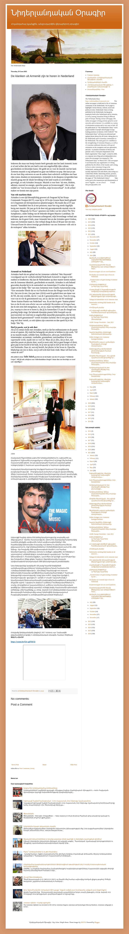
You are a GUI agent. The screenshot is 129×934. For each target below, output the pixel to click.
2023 (89, 228)
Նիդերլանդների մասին (97, 82)
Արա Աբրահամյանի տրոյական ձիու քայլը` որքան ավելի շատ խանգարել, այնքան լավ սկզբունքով (65, 890)
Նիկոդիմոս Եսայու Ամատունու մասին (40, 826)
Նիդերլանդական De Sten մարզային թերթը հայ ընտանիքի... (99, 369)
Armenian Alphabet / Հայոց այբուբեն (37, 903)
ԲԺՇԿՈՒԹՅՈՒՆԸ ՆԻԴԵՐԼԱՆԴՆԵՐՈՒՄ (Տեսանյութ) (98, 317)
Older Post (73, 765)
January (92, 399)
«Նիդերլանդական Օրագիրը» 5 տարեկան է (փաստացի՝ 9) (100, 86)
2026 (89, 219)
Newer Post (15, 765)
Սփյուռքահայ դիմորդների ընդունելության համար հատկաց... (100, 351)
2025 (89, 222)
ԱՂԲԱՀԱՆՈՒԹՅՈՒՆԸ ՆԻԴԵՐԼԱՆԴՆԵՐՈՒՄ (98, 285)
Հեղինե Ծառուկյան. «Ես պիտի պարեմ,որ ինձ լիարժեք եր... (102, 357)
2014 (89, 421)
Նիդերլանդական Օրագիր (58, 12)
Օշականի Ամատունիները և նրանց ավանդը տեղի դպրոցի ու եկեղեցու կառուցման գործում (63, 839)
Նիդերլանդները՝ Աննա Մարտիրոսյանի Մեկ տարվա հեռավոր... (102, 327)
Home (44, 765)
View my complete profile (93, 209)
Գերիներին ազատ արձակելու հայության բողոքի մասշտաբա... (102, 344)
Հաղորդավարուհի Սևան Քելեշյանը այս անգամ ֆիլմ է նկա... (102, 267)
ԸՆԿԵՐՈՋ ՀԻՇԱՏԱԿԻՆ (33, 877)
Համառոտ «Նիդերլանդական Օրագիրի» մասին (99, 78)
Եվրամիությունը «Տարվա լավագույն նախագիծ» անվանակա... (100, 381)
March (92, 393)
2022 (89, 231)
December (93, 237)
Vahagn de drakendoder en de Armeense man (103, 299)
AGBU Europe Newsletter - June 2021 (101, 322)
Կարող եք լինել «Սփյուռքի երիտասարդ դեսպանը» (100, 333)
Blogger (96, 922)
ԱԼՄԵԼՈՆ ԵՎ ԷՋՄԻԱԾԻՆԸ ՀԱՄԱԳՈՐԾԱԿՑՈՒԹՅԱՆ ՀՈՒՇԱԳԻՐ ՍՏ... (100, 260)
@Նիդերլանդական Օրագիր (99, 206)
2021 (89, 234)
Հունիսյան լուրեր (96, 307)
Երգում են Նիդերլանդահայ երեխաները (40, 788)
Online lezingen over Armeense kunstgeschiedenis (99, 338)
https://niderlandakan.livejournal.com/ (97, 101)
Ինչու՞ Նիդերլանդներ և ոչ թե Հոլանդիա (40, 852)
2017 (89, 412)
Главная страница (93, 75)
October (92, 243)
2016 (89, 415)
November (93, 240)
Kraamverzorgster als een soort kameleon (102, 272)
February (93, 396)
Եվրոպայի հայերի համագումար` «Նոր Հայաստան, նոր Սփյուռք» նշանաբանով (57, 801)
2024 (89, 225)
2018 (89, 409)
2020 (89, 403)
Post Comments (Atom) (26, 768)
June (91, 255)
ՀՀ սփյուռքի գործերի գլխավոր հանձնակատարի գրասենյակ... (103, 311)
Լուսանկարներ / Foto (95, 89)
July (91, 252)
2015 (89, 418)
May (91, 387)
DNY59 (83, 922)
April (91, 390)
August (92, 249)
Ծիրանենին (29, 814)
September (93, 246)
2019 (89, 406)
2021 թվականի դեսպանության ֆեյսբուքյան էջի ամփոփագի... (103, 295)
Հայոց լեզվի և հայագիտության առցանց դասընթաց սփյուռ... (102, 290)
